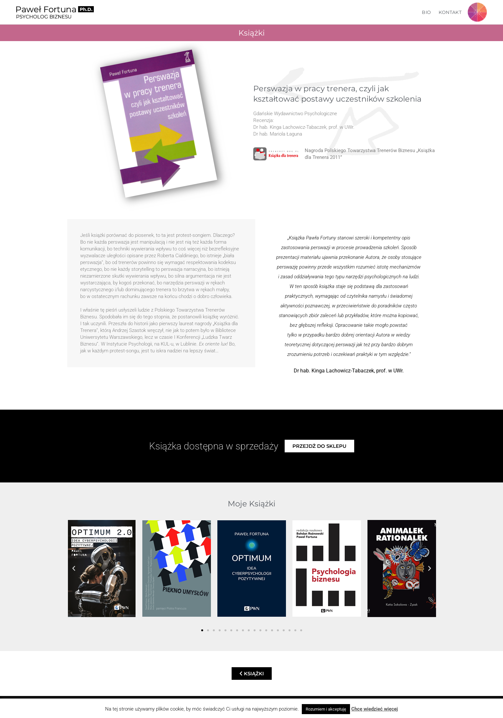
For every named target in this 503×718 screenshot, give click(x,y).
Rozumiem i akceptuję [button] (326, 709)
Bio (426, 12)
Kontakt (450, 12)
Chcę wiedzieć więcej (374, 709)
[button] (74, 568)
